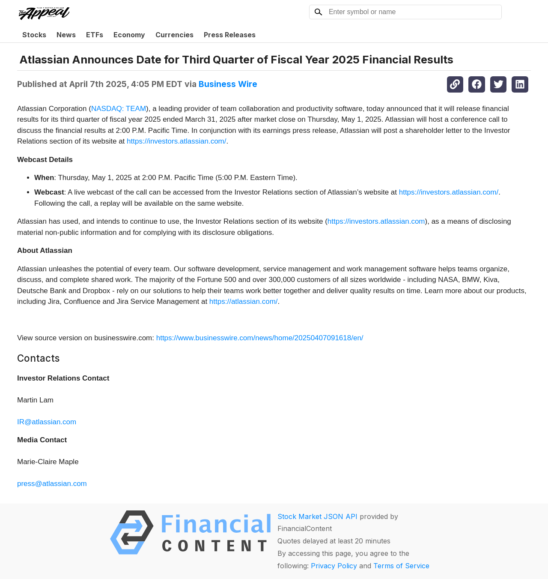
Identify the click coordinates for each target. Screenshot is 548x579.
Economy (129, 34)
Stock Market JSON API (317, 516)
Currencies (174, 34)
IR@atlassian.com (46, 422)
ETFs (94, 34)
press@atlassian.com (52, 484)
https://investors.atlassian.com (376, 221)
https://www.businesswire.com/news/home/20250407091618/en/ (259, 338)
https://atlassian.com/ (243, 301)
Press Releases (230, 34)
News (66, 34)
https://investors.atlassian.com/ (176, 141)
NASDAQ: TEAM (118, 109)
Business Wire (228, 84)
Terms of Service (401, 565)
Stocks (34, 34)
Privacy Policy (334, 565)
